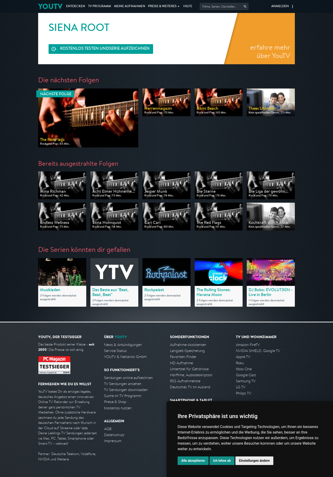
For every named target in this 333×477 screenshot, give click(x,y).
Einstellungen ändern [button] (254, 460)
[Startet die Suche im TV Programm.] (224, 6)
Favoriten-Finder (183, 356)
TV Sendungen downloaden (126, 389)
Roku (240, 363)
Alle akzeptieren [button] (193, 460)
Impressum (112, 440)
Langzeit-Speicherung (187, 350)
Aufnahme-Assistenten (188, 344)
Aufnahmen (129, 6)
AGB (107, 428)
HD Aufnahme (181, 363)
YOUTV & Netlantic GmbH (125, 356)
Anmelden (280, 6)
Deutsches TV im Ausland (190, 387)
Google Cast (246, 375)
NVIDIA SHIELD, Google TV (258, 350)
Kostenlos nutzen (118, 408)
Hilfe (187, 6)
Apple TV (243, 356)
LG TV (240, 387)
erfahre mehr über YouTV (270, 51)
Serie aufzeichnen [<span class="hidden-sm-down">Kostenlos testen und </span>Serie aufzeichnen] (105, 49)
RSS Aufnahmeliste (185, 381)
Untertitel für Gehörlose (189, 369)
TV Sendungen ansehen (123, 383)
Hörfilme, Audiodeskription (191, 375)
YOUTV (50, 6)
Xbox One (244, 369)
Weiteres (162, 6)
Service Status (115, 350)
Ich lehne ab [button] (222, 460)
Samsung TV (246, 381)
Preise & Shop (115, 401)
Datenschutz (114, 434)
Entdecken (75, 6)
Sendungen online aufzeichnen (128, 377)
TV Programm (99, 6)
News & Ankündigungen (123, 344)
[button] (292, 6)
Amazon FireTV (248, 344)
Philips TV (243, 393)
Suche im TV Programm (122, 395)
